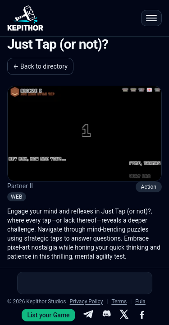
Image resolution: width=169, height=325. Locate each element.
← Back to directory (40, 66)
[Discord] (105, 315)
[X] (124, 315)
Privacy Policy (86, 301)
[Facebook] (142, 315)
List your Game (48, 315)
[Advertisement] (84, 283)
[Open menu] (151, 18)
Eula (140, 301)
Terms (119, 301)
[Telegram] (87, 315)
